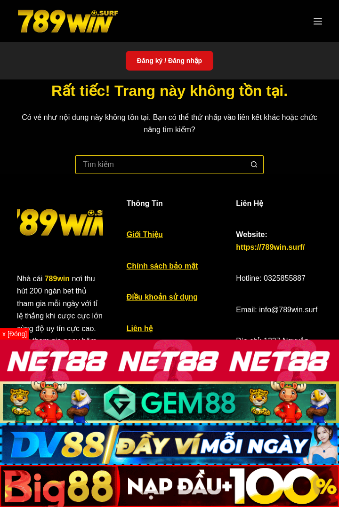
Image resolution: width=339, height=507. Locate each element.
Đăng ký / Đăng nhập (169, 60)
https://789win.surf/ (270, 247)
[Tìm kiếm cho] (160, 164)
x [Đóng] (14, 334)
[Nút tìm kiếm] (254, 164)
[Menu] (318, 21)
